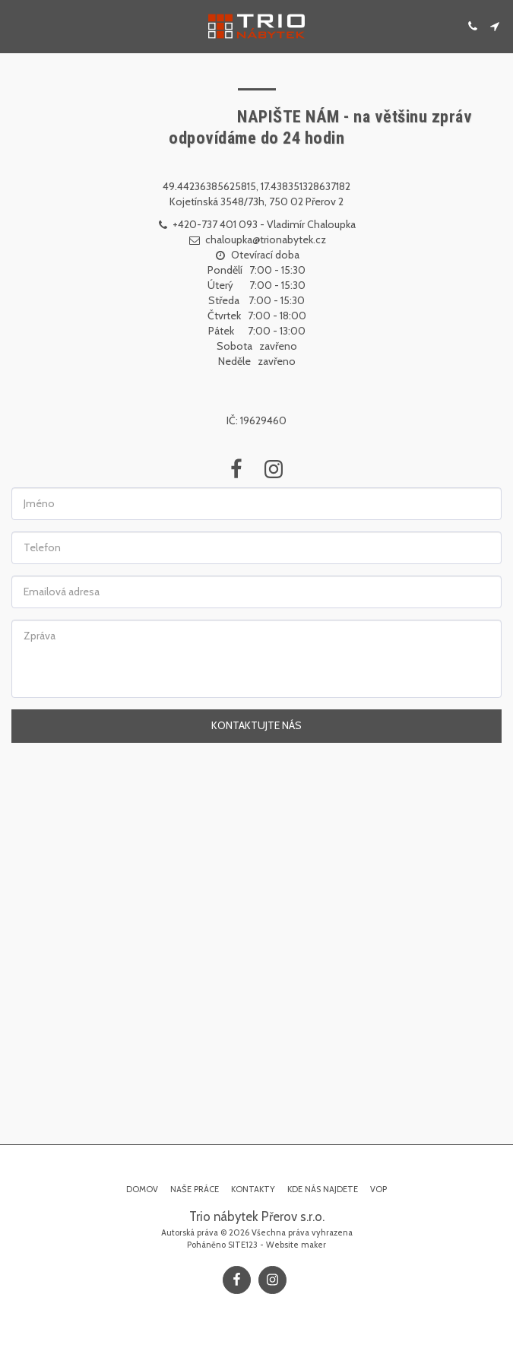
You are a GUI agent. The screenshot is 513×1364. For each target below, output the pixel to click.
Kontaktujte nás (256, 725)
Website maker (296, 1244)
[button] (17, 25)
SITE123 (243, 1244)
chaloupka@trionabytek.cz (257, 239)
